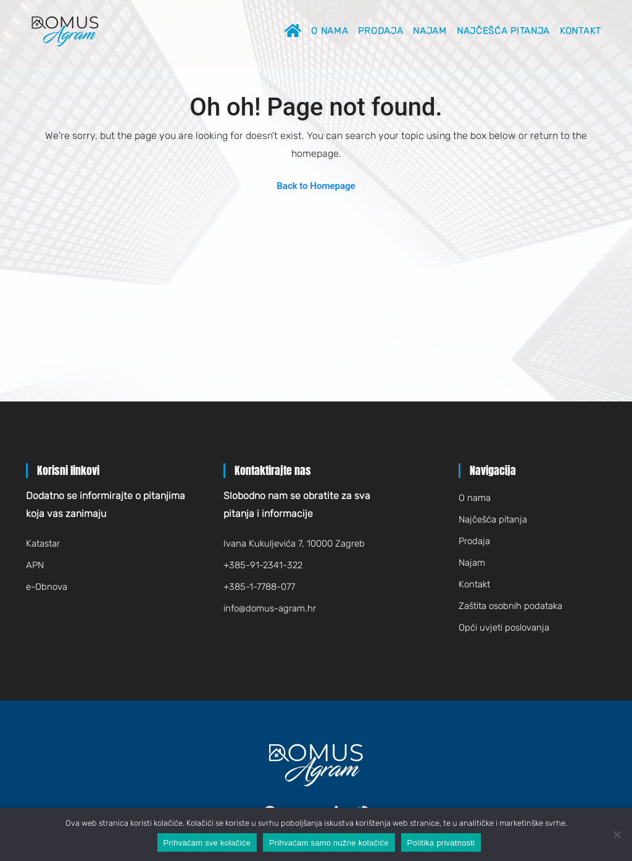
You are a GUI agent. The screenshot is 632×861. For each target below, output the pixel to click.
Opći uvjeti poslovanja (504, 627)
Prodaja (380, 30)
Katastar (43, 543)
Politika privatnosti (441, 842)
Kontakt (580, 30)
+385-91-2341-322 (262, 565)
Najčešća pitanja (503, 30)
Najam (430, 30)
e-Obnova (46, 586)
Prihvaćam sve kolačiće (207, 842)
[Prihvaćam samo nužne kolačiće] (616, 834)
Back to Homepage (315, 185)
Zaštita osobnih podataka (510, 605)
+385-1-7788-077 (259, 586)
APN (35, 565)
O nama (329, 30)
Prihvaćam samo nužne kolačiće (329, 842)
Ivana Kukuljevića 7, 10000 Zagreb (294, 543)
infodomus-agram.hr (269, 608)
